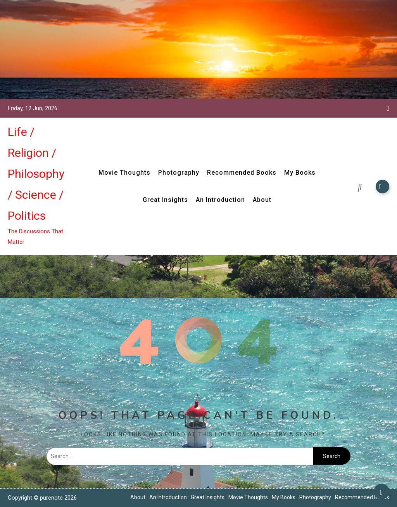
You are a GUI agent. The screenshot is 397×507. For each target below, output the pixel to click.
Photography (178, 172)
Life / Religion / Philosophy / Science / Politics (36, 173)
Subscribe (382, 186)
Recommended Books (241, 172)
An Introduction (220, 199)
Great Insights (165, 199)
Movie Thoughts (124, 172)
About (262, 199)
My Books (300, 172)
